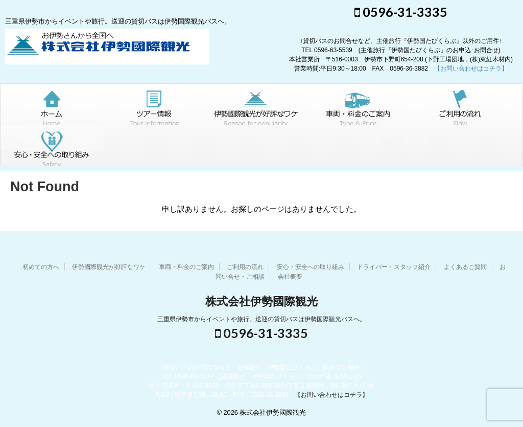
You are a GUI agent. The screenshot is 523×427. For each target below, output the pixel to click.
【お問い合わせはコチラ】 (471, 68)
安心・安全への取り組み (310, 267)
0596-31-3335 (400, 11)
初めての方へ (40, 267)
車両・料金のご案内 (186, 267)
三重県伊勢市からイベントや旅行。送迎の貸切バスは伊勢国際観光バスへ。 (261, 319)
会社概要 (290, 276)
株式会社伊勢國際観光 (261, 301)
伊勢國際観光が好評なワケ (109, 267)
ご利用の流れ (245, 267)
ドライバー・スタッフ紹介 (394, 267)
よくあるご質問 (465, 267)
